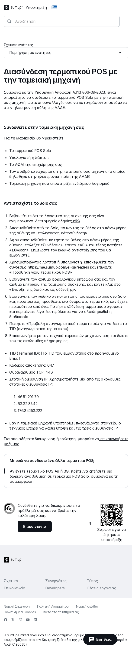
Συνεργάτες (56, 581)
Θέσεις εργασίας (101, 588)
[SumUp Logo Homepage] (15, 7)
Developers (55, 588)
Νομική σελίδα (87, 606)
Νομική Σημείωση (17, 606)
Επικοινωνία (15, 588)
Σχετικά (11, 581)
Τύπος (92, 581)
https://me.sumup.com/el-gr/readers (57, 267)
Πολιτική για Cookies (20, 612)
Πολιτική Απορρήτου (53, 606)
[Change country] (54, 7)
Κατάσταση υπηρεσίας (61, 612)
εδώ (76, 221)
